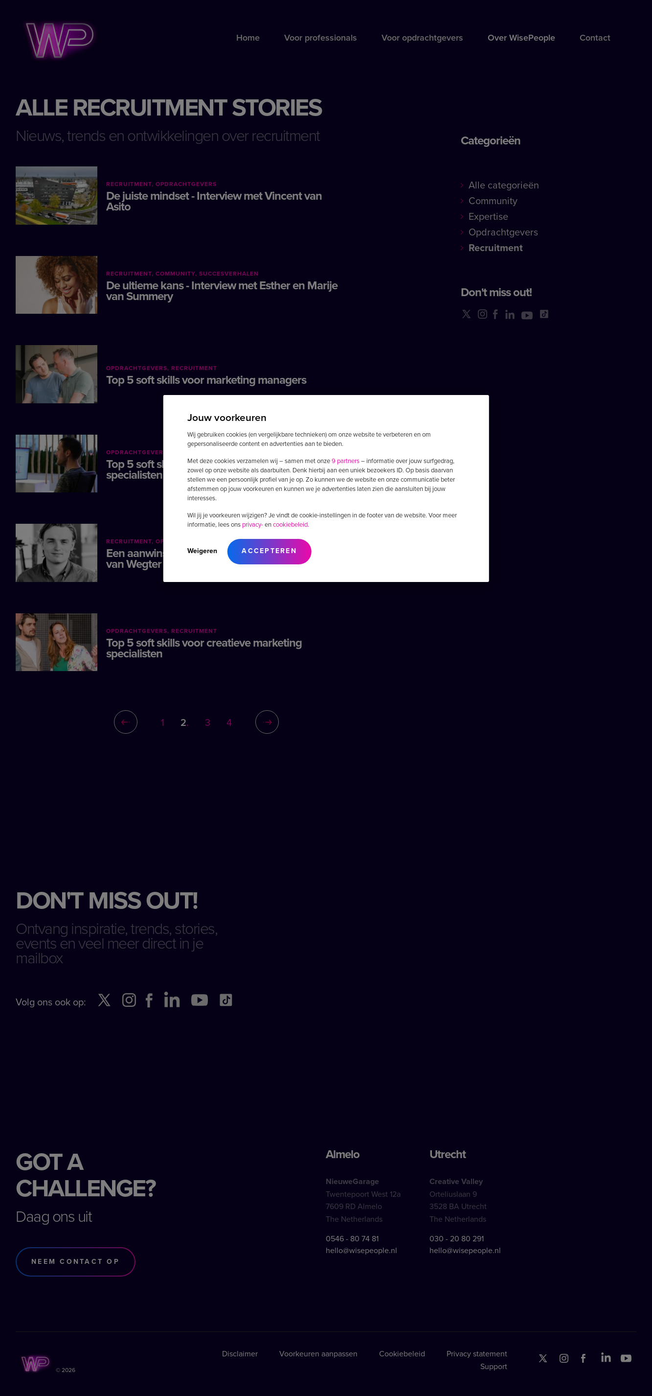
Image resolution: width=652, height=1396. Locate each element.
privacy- (252, 524)
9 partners (346, 460)
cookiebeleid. (291, 524)
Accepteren (269, 551)
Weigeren (202, 551)
